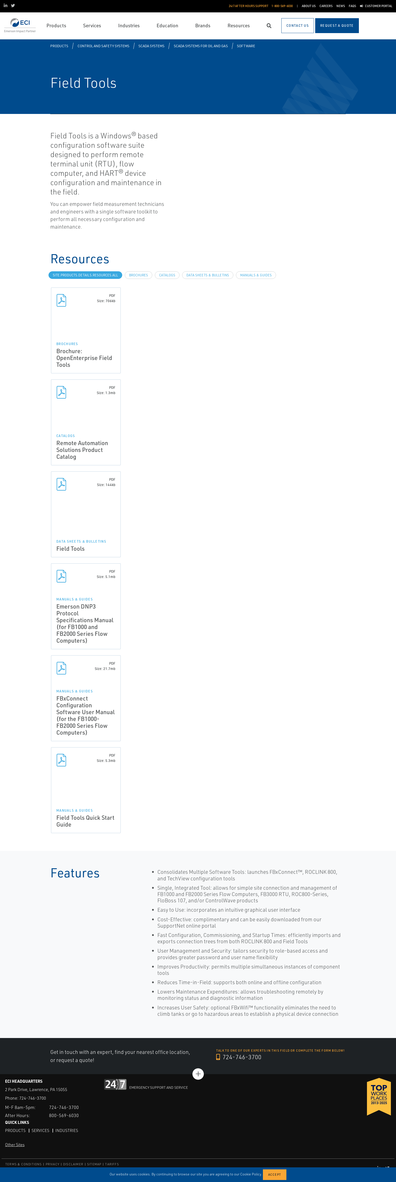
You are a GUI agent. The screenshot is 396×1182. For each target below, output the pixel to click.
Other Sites (14, 1144)
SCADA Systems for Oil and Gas (201, 46)
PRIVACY (52, 1164)
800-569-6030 (64, 1115)
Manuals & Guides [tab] (256, 275)
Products (59, 46)
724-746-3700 (238, 1057)
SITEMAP (94, 1164)
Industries (66, 1130)
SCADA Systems (151, 46)
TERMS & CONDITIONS (23, 1164)
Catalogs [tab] (167, 275)
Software (246, 46)
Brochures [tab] (138, 275)
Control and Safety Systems (103, 46)
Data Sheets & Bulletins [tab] (207, 275)
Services (40, 1130)
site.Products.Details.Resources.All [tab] (85, 275)
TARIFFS (112, 1164)
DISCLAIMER (73, 1164)
